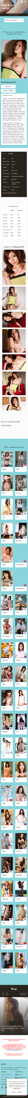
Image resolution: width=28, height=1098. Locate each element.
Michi (17, 922)
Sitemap (3, 1081)
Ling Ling (5, 899)
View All (23, 994)
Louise (4, 970)
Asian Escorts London (8, 6)
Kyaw (3, 540)
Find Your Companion (12, 20)
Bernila (18, 660)
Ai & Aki (4, 612)
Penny (4, 803)
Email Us (20, 1074)
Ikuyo (4, 851)
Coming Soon (20, 564)
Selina (4, 708)
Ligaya (4, 827)
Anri (17, 517)
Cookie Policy (4, 1079)
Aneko (18, 803)
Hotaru (4, 588)
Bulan (18, 708)
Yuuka (4, 564)
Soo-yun (18, 493)
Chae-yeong (5, 636)
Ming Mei (19, 875)
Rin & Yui (19, 540)
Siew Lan (18, 851)
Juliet (17, 469)
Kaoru (18, 970)
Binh (17, 779)
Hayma (18, 899)
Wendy (4, 469)
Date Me (8, 86)
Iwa (17, 731)
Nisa (3, 493)
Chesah (18, 827)
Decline (19, 1092)
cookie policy (16, 1088)
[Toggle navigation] (26, 6)
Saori (3, 922)
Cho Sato (5, 660)
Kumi (17, 612)
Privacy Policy (5, 1077)
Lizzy (3, 779)
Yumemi (4, 875)
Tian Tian (19, 946)
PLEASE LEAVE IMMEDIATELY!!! (14, 1050)
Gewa (17, 684)
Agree (13, 1092)
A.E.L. (3, 1064)
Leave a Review (8, 90)
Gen (3, 755)
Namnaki (5, 731)
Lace (3, 517)
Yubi (3, 684)
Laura (4, 946)
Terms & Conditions (6, 1074)
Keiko (18, 755)
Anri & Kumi (19, 636)
